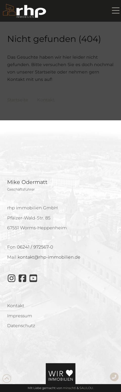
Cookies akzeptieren (60, 187)
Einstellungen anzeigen (60, 214)
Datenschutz (51, 227)
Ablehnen (60, 201)
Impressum (72, 227)
